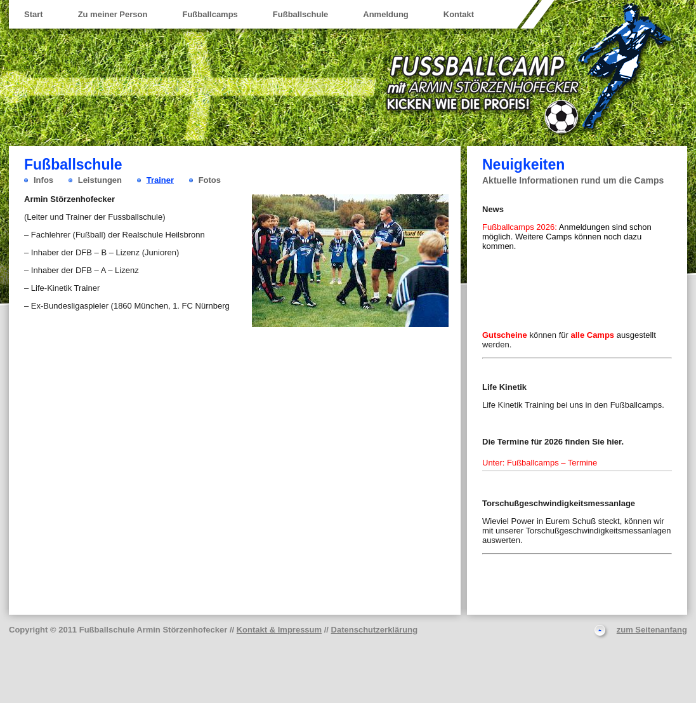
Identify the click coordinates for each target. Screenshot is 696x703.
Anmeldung (386, 14)
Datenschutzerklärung (374, 629)
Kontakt (458, 14)
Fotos (210, 180)
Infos (43, 180)
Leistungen (100, 180)
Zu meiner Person (113, 14)
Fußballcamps (209, 14)
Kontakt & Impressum (279, 629)
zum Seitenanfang (652, 629)
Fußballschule (300, 14)
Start (33, 14)
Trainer (160, 180)
